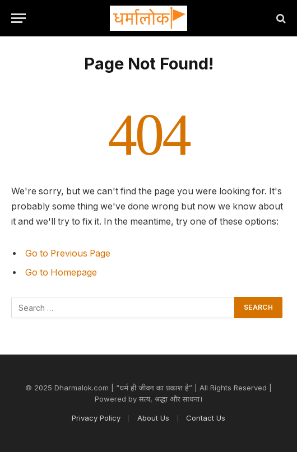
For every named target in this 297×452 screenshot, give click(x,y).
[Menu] (18, 18)
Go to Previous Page (67, 253)
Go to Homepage (61, 272)
